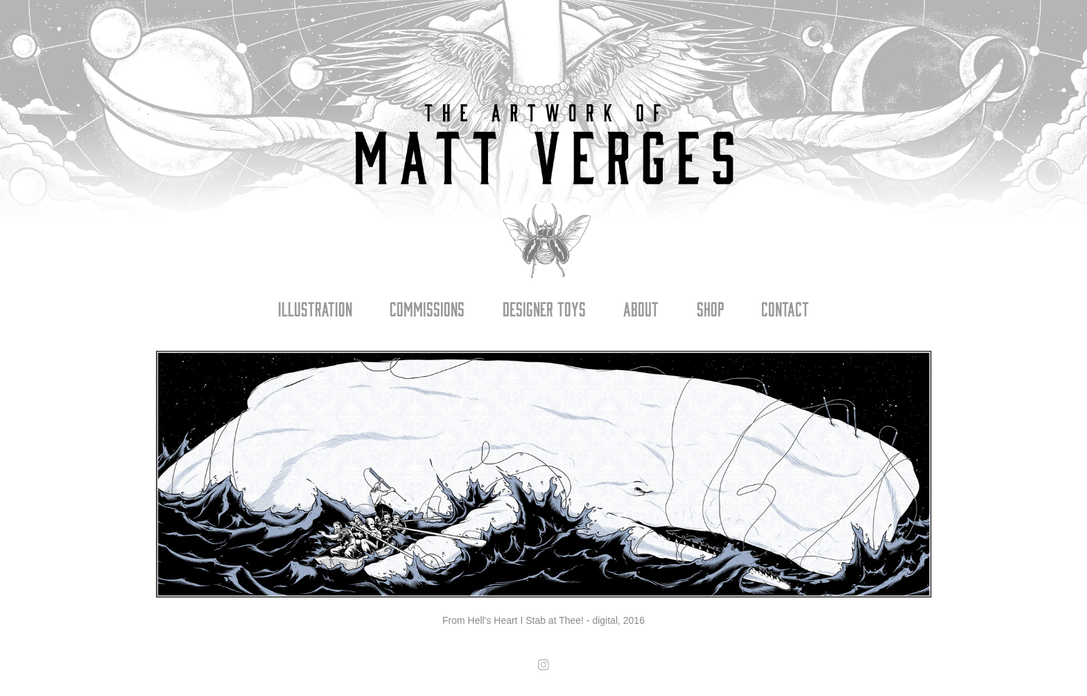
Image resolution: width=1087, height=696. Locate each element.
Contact (785, 308)
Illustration (315, 308)
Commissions (427, 308)
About (641, 308)
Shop (710, 308)
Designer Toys (544, 308)
